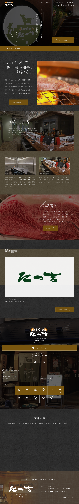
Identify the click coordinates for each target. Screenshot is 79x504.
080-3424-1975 (41, 355)
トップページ (8, 49)
